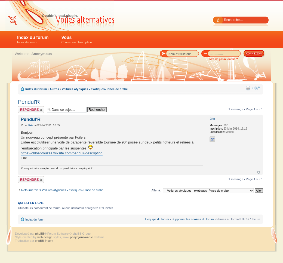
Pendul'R (29, 102)
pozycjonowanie (81, 237)
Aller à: (156, 190)
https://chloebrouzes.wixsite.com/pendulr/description (62, 153)
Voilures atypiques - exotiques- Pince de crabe (95, 89)
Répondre (31, 109)
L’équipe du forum (157, 219)
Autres (54, 89)
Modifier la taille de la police (256, 87)
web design (45, 237)
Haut (258, 172)
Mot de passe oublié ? (224, 59)
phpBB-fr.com (44, 240)
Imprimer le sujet (248, 87)
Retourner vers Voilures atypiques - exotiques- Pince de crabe (62, 190)
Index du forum (33, 39)
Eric (30, 125)
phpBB (39, 233)
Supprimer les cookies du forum (193, 219)
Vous (76, 39)
